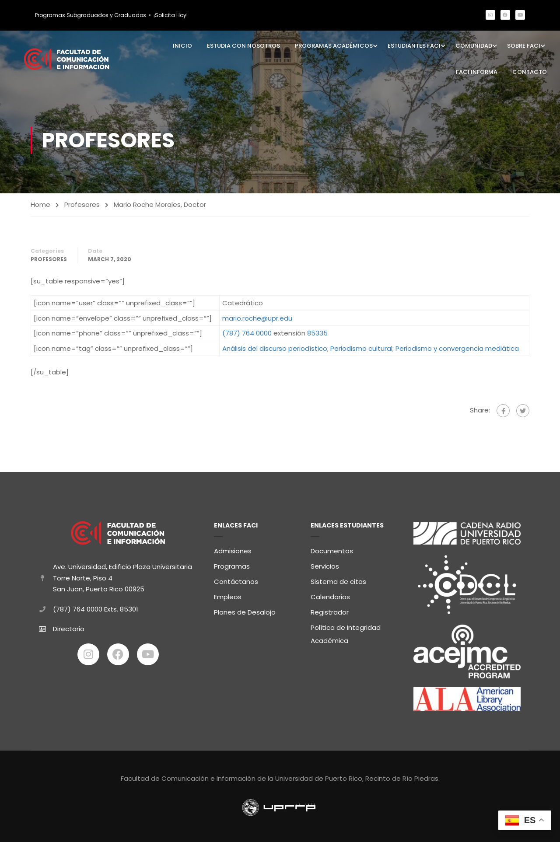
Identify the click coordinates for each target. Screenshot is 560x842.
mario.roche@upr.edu (257, 318)
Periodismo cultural (361, 348)
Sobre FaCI (523, 46)
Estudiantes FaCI (414, 46)
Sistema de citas (338, 579)
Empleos (228, 594)
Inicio (182, 46)
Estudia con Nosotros (243, 46)
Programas (232, 564)
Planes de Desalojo (245, 610)
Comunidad (473, 46)
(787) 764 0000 (247, 333)
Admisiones (233, 548)
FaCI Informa (476, 72)
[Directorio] (42, 627)
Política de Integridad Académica (346, 632)
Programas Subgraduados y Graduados (90, 15)
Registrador (330, 610)
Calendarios (330, 594)
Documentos (332, 548)
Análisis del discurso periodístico (274, 348)
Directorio (68, 627)
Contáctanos (236, 579)
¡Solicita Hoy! (171, 15)
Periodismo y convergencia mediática (457, 348)
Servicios (325, 564)
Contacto (529, 72)
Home (40, 204)
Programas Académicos (334, 46)
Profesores (82, 204)
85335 (317, 333)
